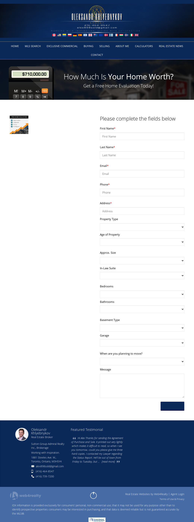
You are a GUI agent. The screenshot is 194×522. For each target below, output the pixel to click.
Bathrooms (107, 302)
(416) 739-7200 (45, 476)
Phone (105, 184)
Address (106, 203)
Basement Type (110, 320)
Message (105, 369)
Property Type (109, 219)
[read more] (108, 461)
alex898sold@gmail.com (50, 466)
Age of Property (110, 234)
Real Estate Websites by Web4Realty (146, 494)
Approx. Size (108, 252)
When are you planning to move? (121, 353)
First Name (107, 128)
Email (104, 166)
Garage (104, 335)
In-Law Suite (108, 268)
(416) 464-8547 (45, 471)
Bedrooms (106, 286)
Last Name (107, 147)
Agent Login (177, 494)
